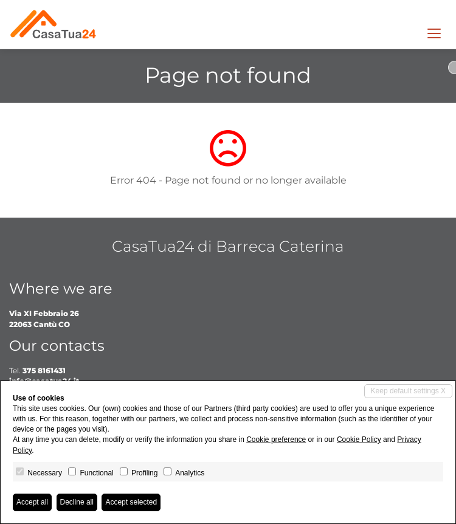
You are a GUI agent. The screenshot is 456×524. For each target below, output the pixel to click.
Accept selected (131, 502)
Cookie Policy (359, 439)
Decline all (77, 502)
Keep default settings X (408, 391)
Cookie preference (276, 439)
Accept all (32, 502)
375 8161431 (44, 370)
